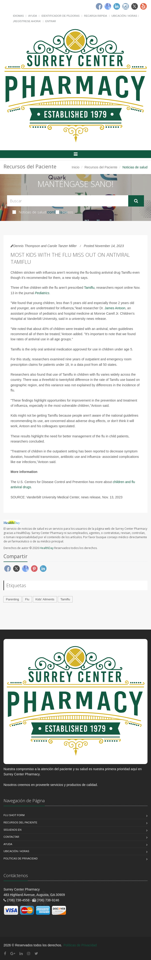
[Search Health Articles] (67, 200)
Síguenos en (12, 829)
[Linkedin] (116, 6)
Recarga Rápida (95, 15)
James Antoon (115, 308)
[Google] (108, 6)
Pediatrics (42, 293)
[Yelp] (143, 6)
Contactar (11, 836)
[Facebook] (99, 6)
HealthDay (47, 548)
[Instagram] (125, 6)
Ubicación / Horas (124, 15)
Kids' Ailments (44, 599)
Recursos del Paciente (101, 167)
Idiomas (18, 15)
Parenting (12, 599)
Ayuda (32, 15)
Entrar (50, 21)
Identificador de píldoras (60, 15)
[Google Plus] (12, 954)
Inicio (75, 167)
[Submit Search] (136, 201)
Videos (64, 212)
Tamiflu (89, 287)
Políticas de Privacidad (21, 858)
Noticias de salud (29, 212)
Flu (27, 599)
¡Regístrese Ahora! (27, 21)
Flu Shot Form (14, 815)
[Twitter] (134, 6)
